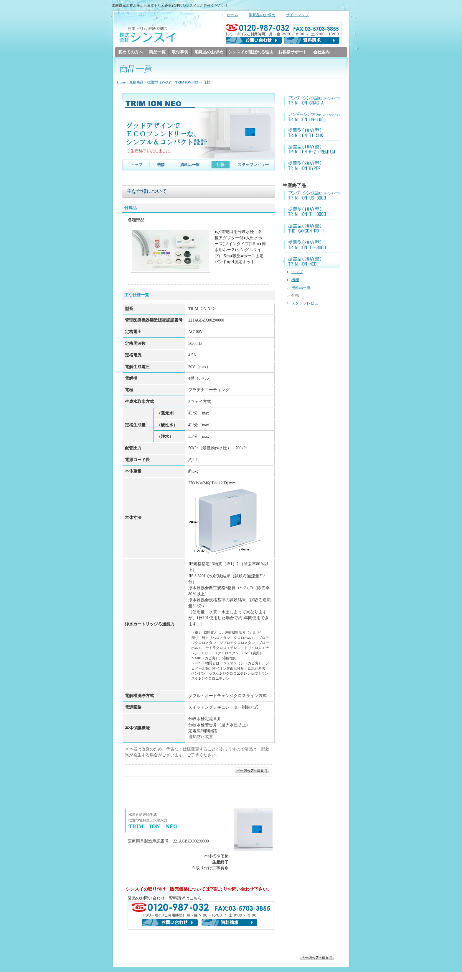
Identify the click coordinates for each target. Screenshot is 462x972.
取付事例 (180, 52)
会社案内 (321, 52)
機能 (295, 280)
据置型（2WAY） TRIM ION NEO (173, 83)
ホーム (232, 15)
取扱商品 (136, 83)
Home (121, 83)
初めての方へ (130, 52)
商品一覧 (157, 52)
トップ (297, 272)
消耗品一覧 (301, 288)
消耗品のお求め (262, 15)
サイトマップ (297, 15)
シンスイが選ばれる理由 (250, 52)
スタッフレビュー (306, 303)
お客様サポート (292, 52)
